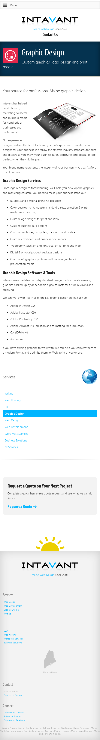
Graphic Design (14, 413)
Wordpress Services (13, 638)
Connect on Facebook (14, 720)
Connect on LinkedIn (14, 712)
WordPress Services (16, 433)
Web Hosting (13, 400)
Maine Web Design (43, 29)
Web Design (12, 420)
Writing (9, 393)
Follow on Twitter (12, 716)
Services (9, 376)
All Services (11, 447)
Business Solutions (16, 440)
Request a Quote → (22, 506)
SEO (7, 407)
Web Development (16, 427)
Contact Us (50, 34)
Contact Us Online (13, 695)
